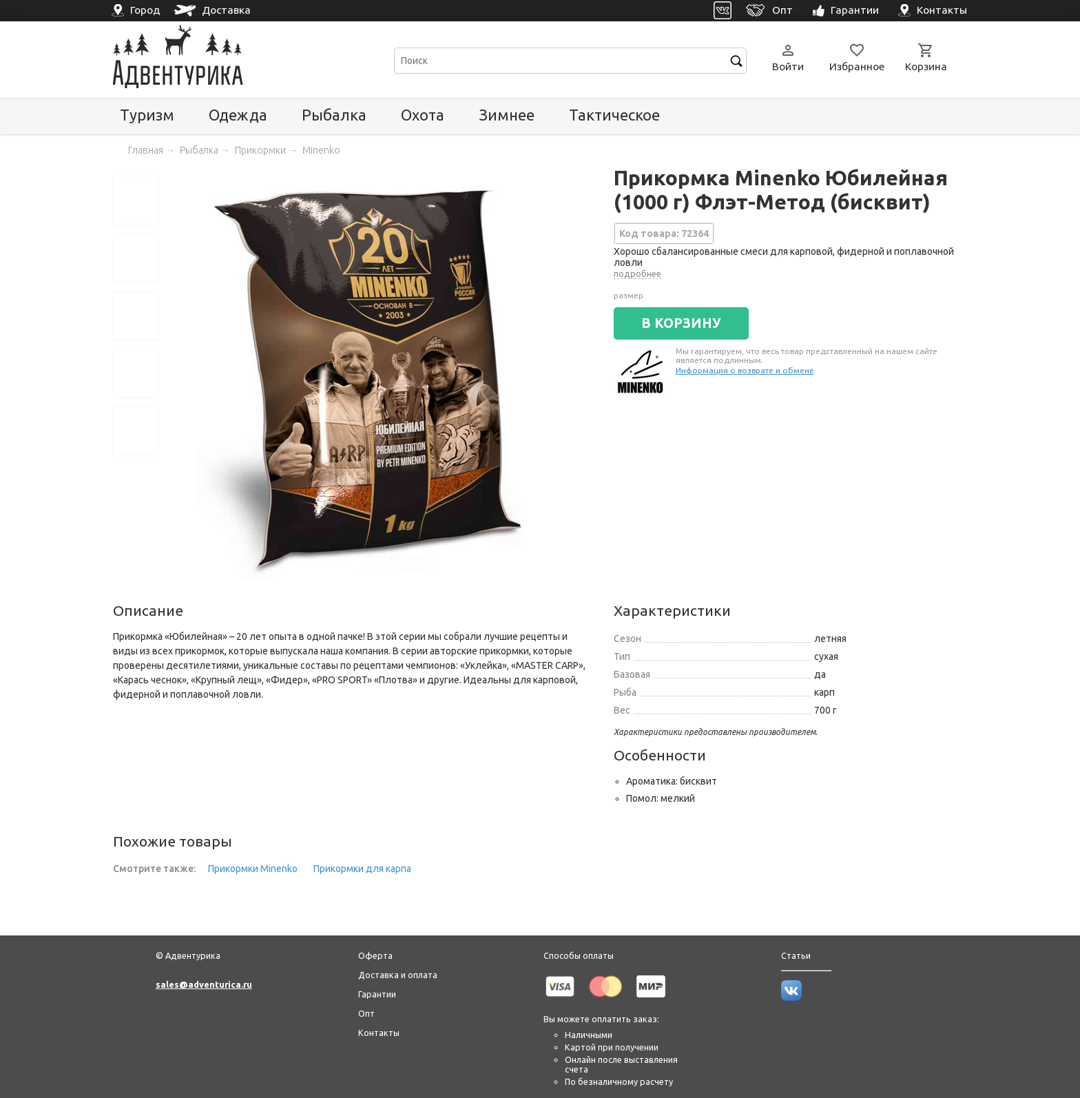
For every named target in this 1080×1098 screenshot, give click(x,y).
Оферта (375, 955)
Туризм (147, 114)
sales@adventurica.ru (204, 984)
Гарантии (377, 994)
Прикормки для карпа (362, 868)
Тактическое (614, 114)
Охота (422, 114)
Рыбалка (334, 114)
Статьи (796, 955)
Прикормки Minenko (253, 868)
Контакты (378, 1032)
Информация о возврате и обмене (745, 370)
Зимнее (506, 114)
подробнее (637, 273)
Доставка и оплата (397, 975)
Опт (366, 1013)
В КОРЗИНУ (681, 323)
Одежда (238, 114)
